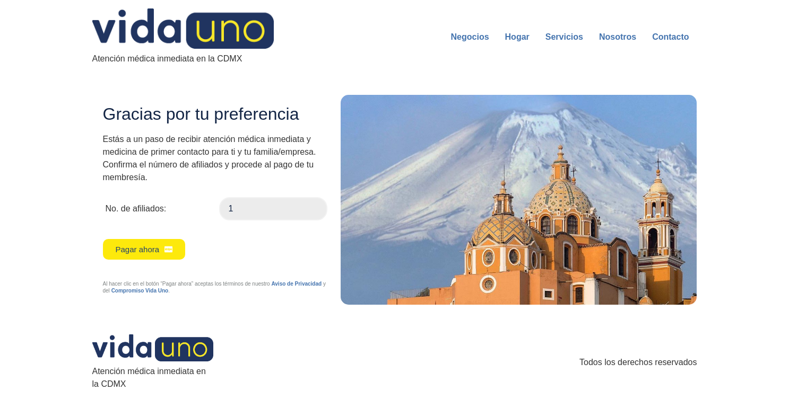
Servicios (564, 36)
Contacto (670, 36)
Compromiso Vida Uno (140, 291)
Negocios (470, 36)
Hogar (517, 36)
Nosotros (617, 36)
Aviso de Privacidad (296, 284)
